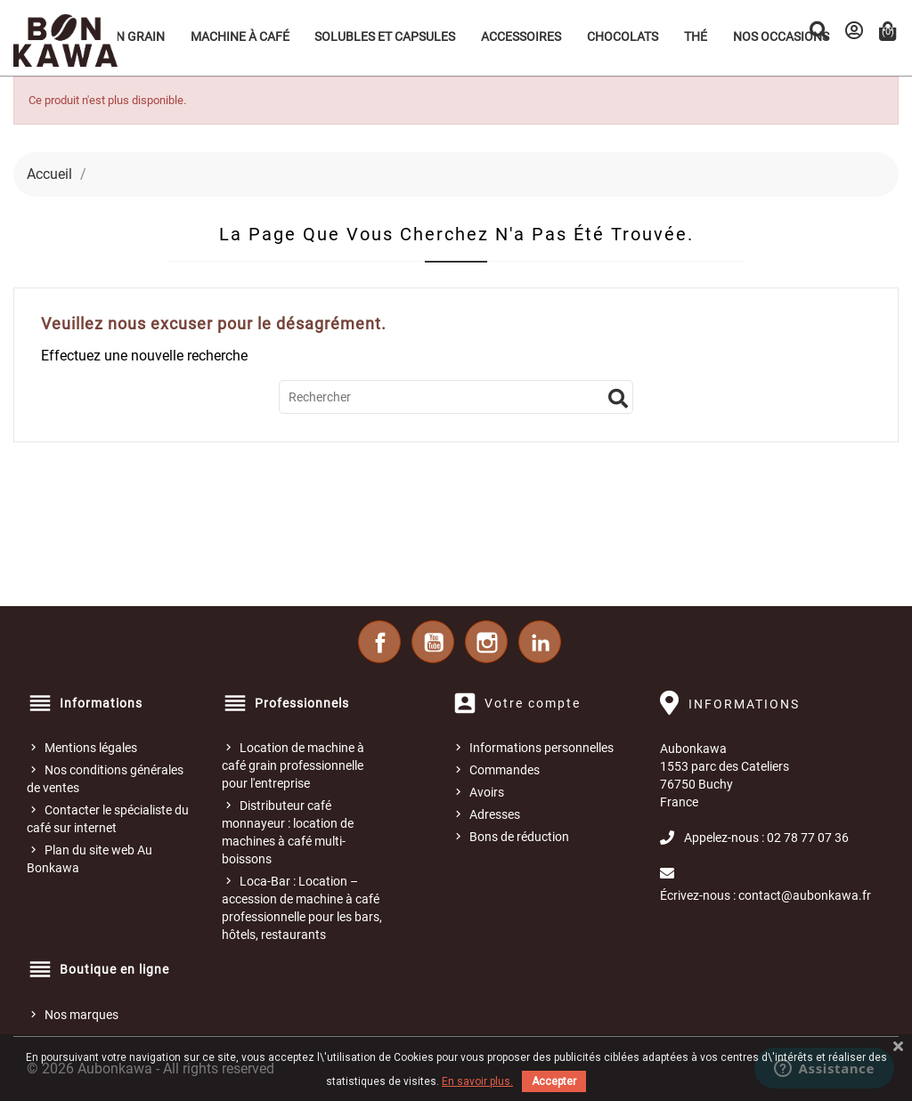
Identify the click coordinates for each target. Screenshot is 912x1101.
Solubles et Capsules (384, 36)
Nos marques (81, 1015)
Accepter (554, 1081)
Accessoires (521, 36)
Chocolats (622, 36)
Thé (695, 36)
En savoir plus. (477, 1081)
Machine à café (240, 36)
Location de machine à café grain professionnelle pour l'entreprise (293, 765)
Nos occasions (781, 36)
